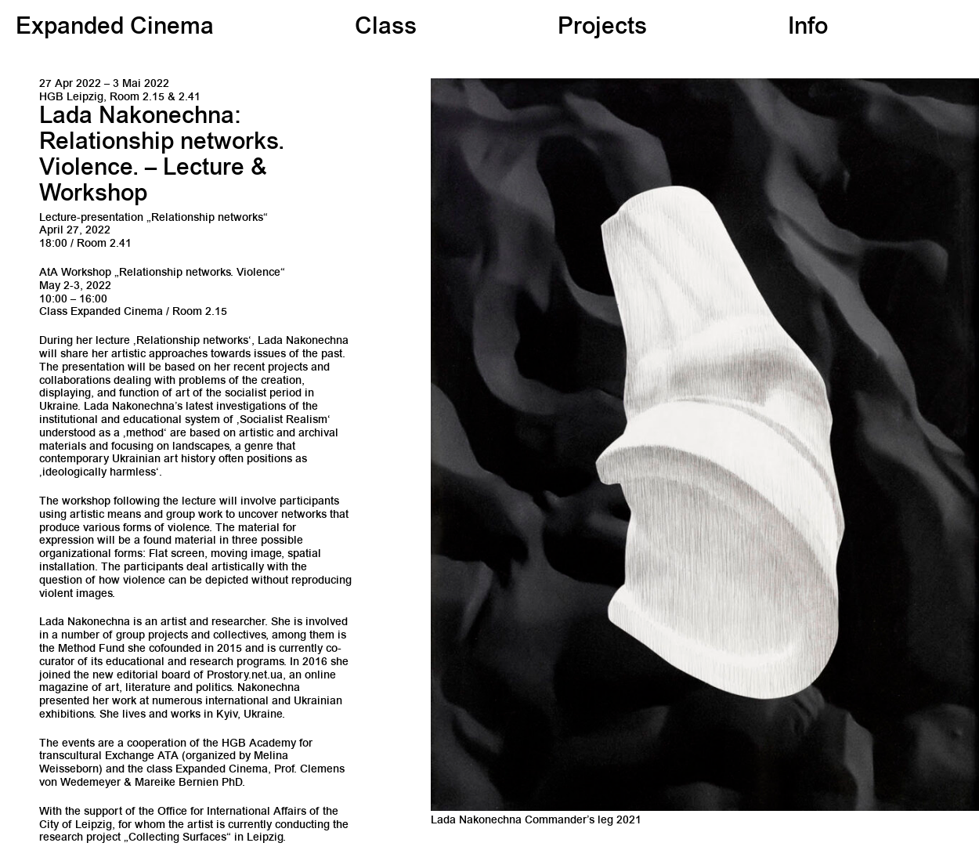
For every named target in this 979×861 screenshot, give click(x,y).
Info (808, 28)
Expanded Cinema (115, 28)
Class (386, 28)
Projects (602, 28)
